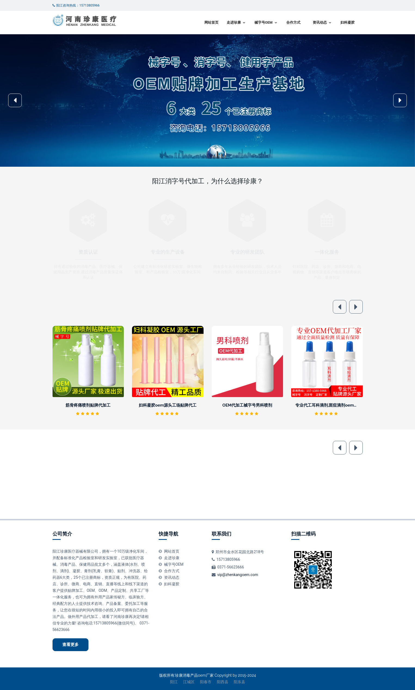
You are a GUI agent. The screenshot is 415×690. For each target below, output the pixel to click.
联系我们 (221, 534)
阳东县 (239, 682)
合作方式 (293, 22)
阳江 (174, 682)
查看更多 (70, 644)
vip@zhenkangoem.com (237, 575)
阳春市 (205, 682)
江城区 (189, 682)
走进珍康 (234, 22)
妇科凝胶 (347, 22)
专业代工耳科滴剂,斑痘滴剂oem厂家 (328, 405)
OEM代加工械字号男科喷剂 (247, 405)
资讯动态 (320, 22)
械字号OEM (263, 22)
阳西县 (222, 682)
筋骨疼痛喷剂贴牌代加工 (88, 405)
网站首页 (211, 22)
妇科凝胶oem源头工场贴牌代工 (167, 405)
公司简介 (62, 534)
